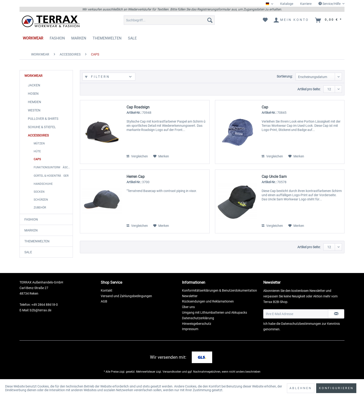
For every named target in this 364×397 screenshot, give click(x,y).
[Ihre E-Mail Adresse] (295, 314)
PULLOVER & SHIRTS (43, 118)
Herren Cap (136, 176)
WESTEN (34, 110)
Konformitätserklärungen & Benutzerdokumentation (219, 290)
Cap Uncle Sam (274, 176)
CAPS (37, 159)
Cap (265, 107)
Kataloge (286, 4)
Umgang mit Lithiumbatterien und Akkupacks (214, 312)
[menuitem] (287, 4)
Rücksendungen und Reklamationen (208, 301)
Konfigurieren (336, 388)
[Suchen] (210, 20)
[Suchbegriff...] (169, 20)
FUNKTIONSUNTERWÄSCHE (53, 167)
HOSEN (33, 93)
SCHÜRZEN (41, 199)
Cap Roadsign (138, 107)
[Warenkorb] (328, 20)
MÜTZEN (39, 143)
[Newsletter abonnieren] (336, 314)
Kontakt (106, 290)
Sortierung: (284, 76)
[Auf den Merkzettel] (161, 156)
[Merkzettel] (265, 20)
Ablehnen (300, 388)
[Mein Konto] (291, 20)
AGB (104, 301)
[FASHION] (57, 38)
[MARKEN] (78, 38)
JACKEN (34, 85)
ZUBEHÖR (40, 207)
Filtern (97, 76)
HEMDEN (34, 102)
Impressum (190, 329)
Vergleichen (137, 156)
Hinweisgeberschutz (196, 323)
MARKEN (31, 230)
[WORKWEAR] (33, 38)
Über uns (188, 307)
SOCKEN (39, 191)
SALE (28, 252)
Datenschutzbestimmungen (301, 323)
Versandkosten (171, 371)
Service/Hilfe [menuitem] (329, 4)
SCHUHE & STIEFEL (42, 127)
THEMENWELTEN (36, 241)
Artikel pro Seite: (308, 89)
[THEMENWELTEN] (107, 38)
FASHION (31, 219)
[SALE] (132, 38)
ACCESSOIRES (38, 135)
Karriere (306, 4)
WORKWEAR (33, 76)
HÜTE (37, 151)
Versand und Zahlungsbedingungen (126, 296)
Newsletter (190, 296)
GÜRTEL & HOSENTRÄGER (51, 175)
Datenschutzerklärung (198, 318)
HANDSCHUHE (43, 183)
